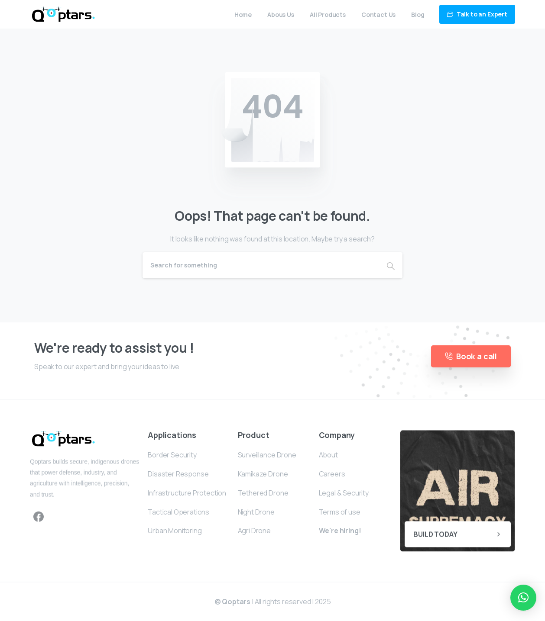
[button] (523, 598)
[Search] (261, 265)
